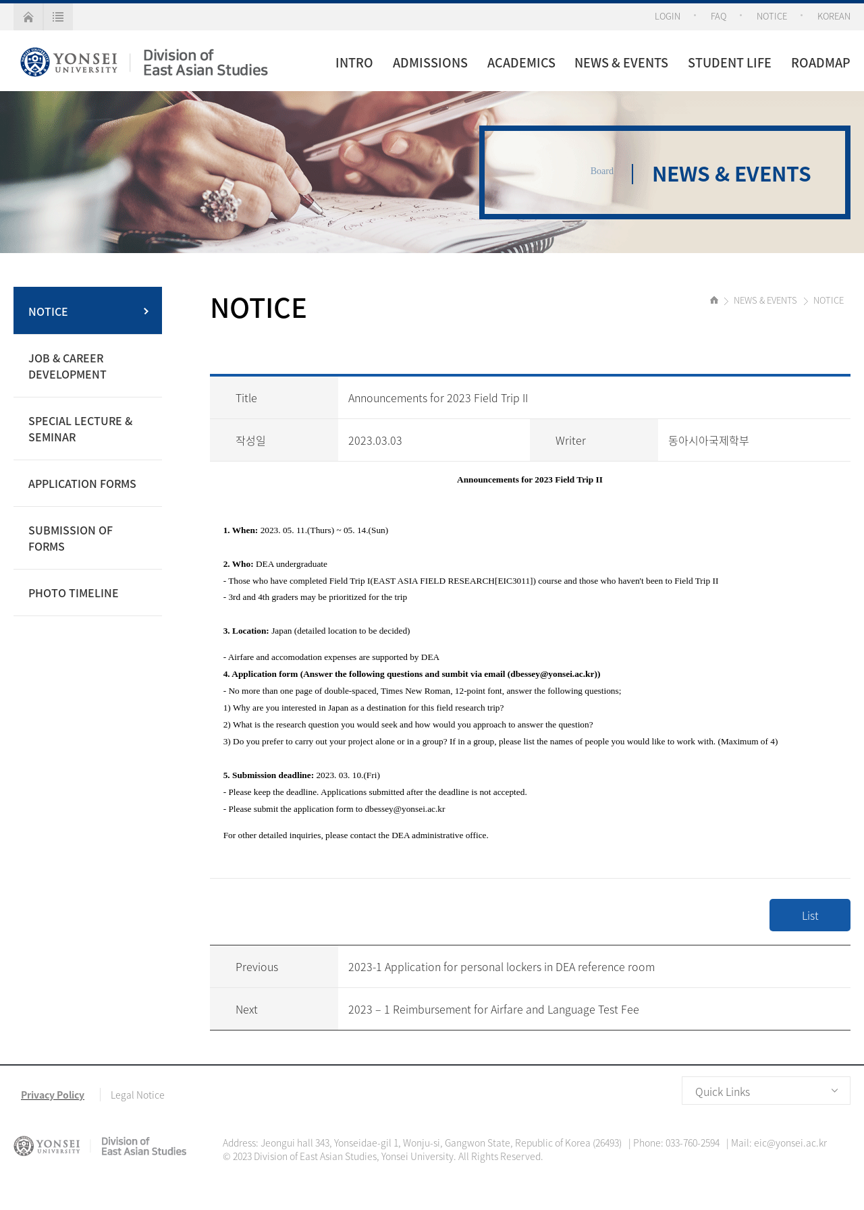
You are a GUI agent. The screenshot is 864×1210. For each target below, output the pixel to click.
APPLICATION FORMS (82, 483)
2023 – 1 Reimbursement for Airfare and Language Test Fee (493, 1009)
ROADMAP (820, 62)
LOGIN (667, 15)
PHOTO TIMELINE (73, 592)
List (810, 915)
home (28, 16)
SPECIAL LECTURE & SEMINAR (80, 428)
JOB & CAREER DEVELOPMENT (67, 366)
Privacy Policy (52, 1094)
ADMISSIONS (430, 62)
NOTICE (772, 15)
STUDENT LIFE (730, 62)
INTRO (354, 62)
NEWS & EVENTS (621, 62)
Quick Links (722, 1091)
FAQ (718, 15)
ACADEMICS (521, 62)
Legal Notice (138, 1094)
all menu (58, 16)
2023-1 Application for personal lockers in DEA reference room (501, 966)
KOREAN (833, 15)
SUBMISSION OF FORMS (70, 538)
